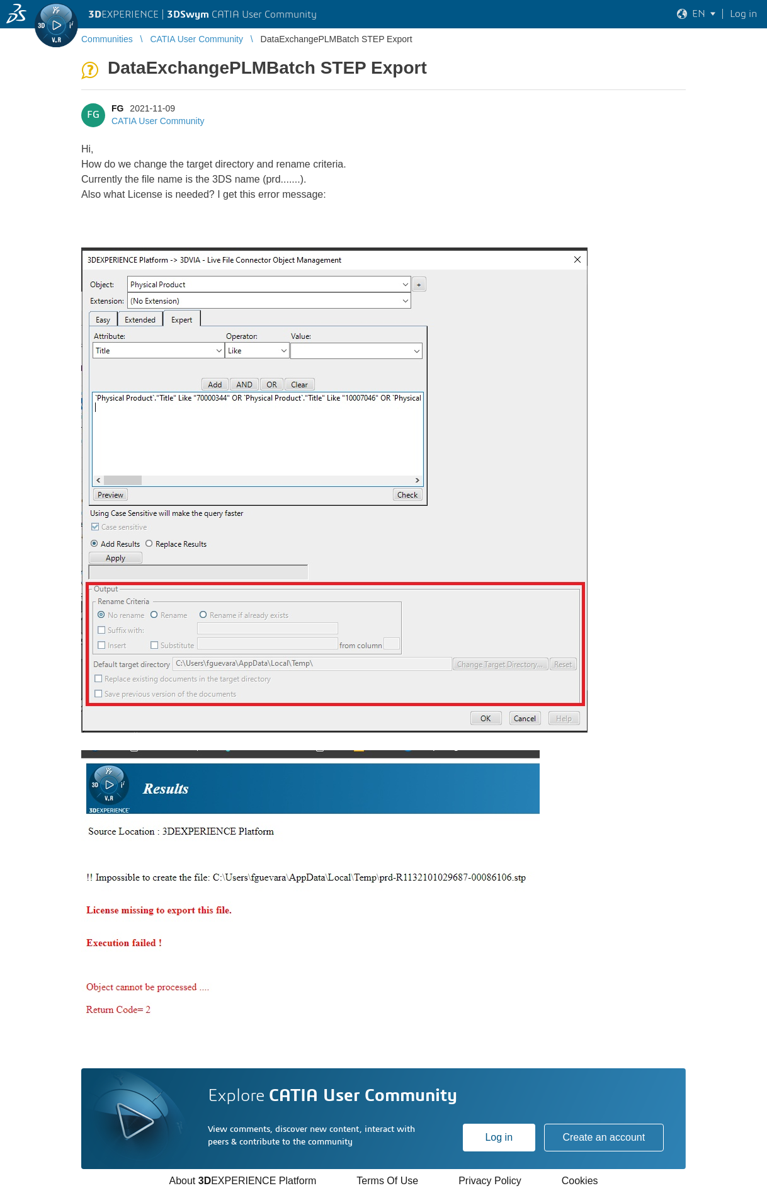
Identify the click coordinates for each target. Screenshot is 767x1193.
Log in (499, 1137)
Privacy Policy (489, 1180)
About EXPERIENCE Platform (242, 1180)
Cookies (580, 1180)
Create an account (603, 1137)
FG (117, 108)
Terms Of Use (387, 1180)
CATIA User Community (158, 121)
